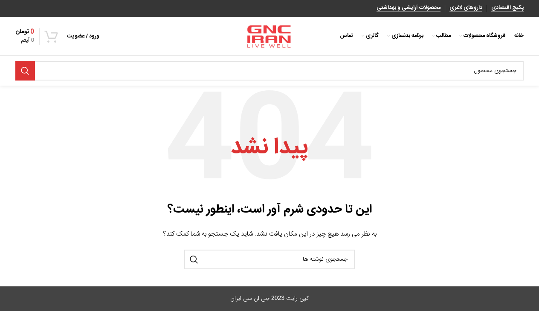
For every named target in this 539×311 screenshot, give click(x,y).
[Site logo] (269, 37)
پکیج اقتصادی (507, 8)
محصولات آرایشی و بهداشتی (408, 8)
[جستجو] (269, 71)
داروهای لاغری (465, 8)
